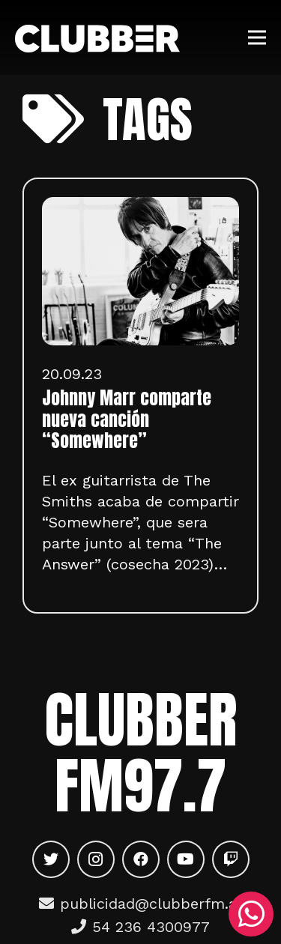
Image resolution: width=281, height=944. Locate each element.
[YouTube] (186, 859)
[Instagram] (96, 859)
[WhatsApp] (251, 914)
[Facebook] (141, 859)
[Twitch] (231, 859)
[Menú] (257, 37)
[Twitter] (51, 859)
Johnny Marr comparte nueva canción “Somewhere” (126, 419)
